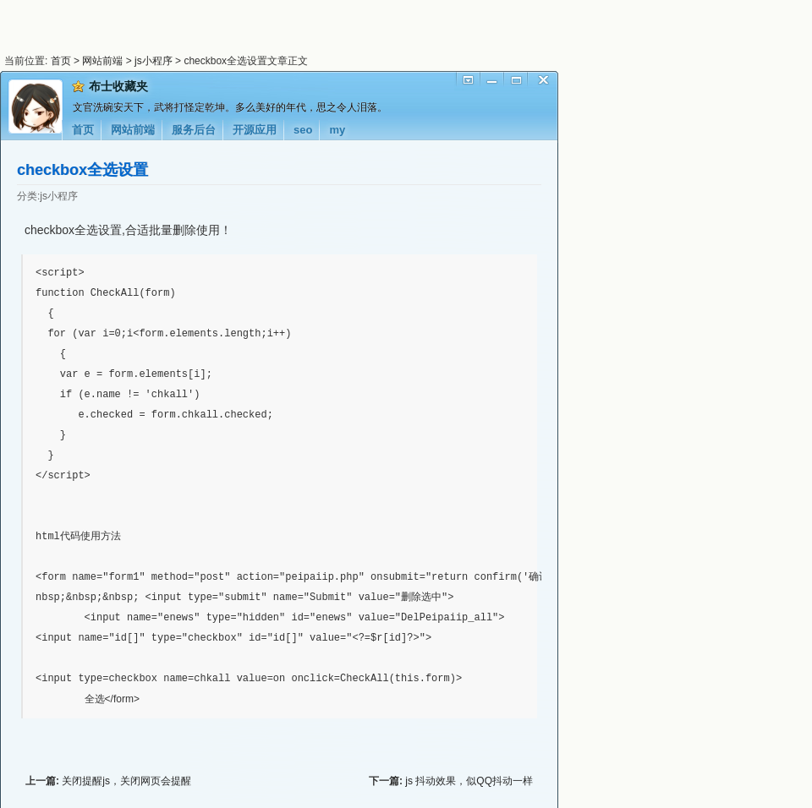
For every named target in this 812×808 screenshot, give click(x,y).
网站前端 (102, 61)
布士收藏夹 (118, 86)
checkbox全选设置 (82, 169)
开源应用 (255, 129)
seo (303, 129)
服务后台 (194, 129)
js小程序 (153, 61)
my (337, 129)
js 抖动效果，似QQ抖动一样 (469, 780)
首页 (61, 61)
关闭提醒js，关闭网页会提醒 (126, 780)
